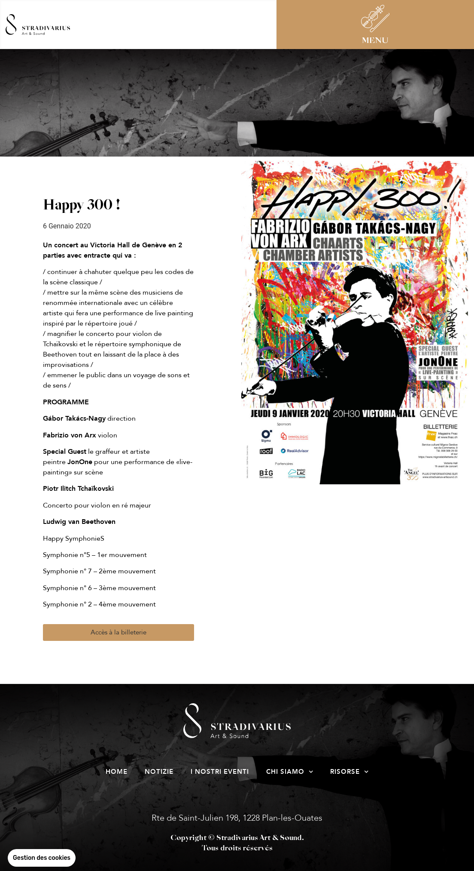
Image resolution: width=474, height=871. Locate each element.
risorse (349, 772)
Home (117, 771)
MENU (375, 41)
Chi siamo (289, 772)
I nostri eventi (220, 771)
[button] (118, 632)
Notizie (159, 771)
